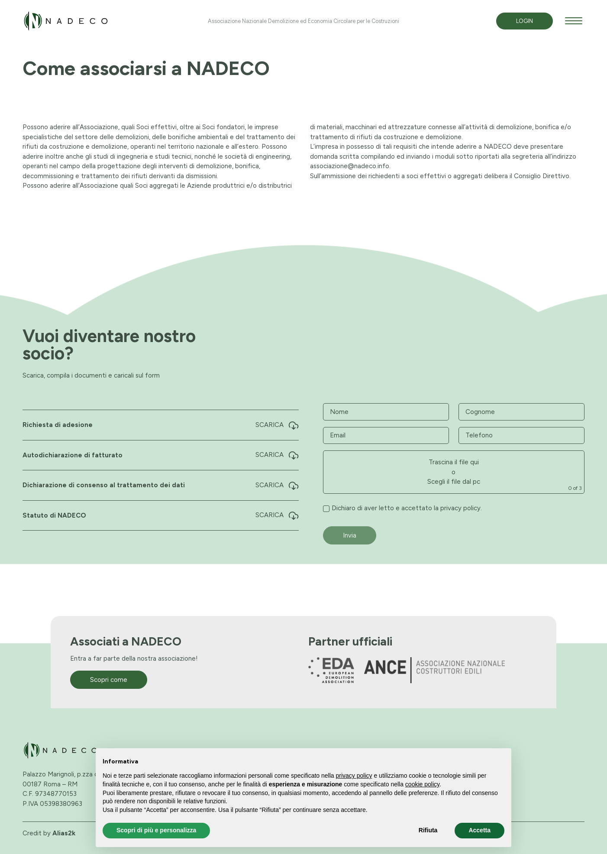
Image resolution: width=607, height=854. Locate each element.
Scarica (277, 425)
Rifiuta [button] (428, 830)
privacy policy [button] (354, 775)
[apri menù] (573, 22)
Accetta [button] (479, 830)
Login (524, 21)
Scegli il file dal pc (453, 482)
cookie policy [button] (422, 784)
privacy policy (460, 508)
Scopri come (108, 679)
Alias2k (63, 833)
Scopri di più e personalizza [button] (156, 830)
